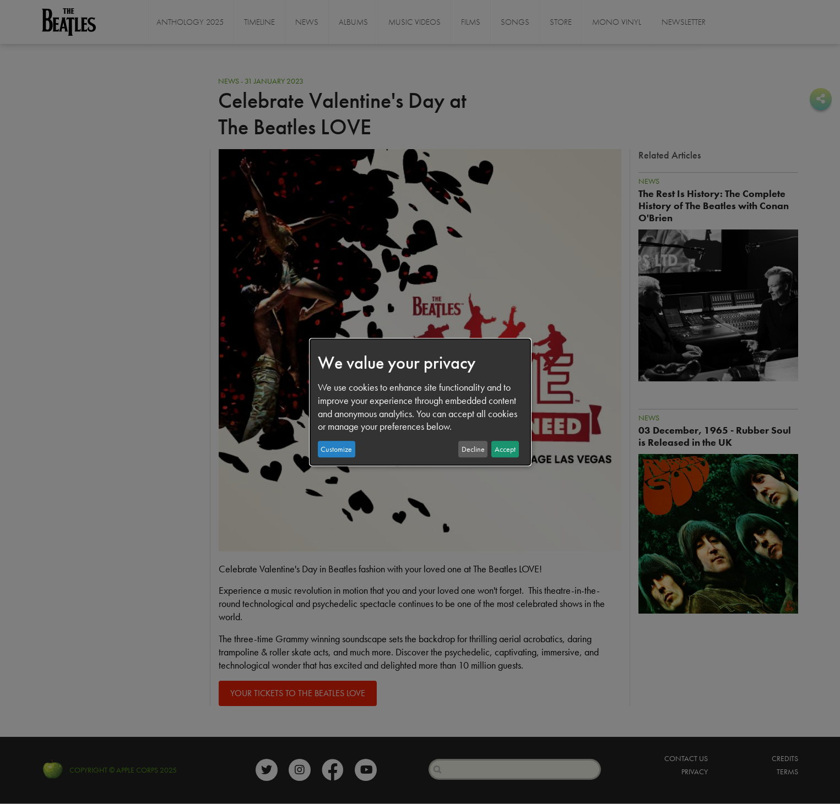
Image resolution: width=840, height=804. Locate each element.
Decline (473, 449)
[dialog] (420, 402)
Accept (505, 449)
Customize (336, 449)
